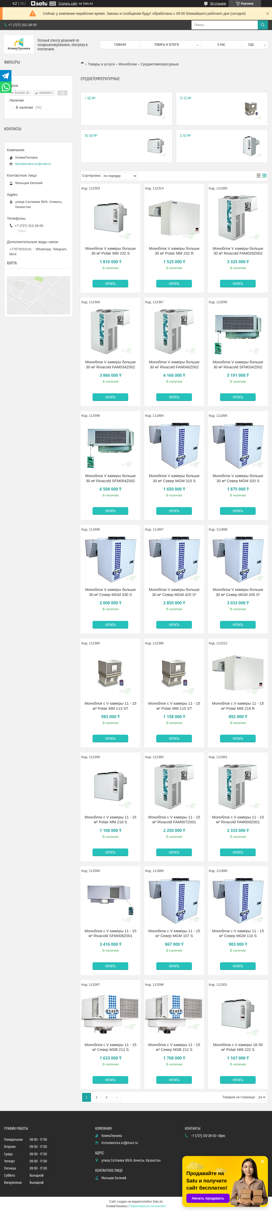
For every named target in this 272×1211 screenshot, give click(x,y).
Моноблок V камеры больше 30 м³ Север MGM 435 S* (238, 592)
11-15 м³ (185, 98)
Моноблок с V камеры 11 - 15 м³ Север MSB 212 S (174, 1047)
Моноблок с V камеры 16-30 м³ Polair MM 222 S (238, 1047)
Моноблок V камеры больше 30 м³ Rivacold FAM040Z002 (174, 364)
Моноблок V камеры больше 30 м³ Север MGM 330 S (110, 592)
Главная (120, 45)
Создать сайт (68, 3)
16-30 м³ (91, 136)
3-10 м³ (185, 136)
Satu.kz (158, 1201)
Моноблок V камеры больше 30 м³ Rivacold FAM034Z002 (110, 364)
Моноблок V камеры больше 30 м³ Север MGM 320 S (238, 478)
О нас (221, 45)
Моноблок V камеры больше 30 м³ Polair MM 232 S (110, 251)
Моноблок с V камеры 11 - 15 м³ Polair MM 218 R (238, 706)
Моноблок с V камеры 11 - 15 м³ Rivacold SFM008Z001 (110, 933)
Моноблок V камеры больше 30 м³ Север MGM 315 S (174, 478)
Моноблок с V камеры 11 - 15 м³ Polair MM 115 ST (174, 706)
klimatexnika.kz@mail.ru (33, 164)
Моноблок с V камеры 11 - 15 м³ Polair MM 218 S (110, 819)
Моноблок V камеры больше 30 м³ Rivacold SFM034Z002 (238, 364)
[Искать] (263, 25)
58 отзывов (218, 3)
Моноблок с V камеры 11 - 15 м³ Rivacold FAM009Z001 (238, 819)
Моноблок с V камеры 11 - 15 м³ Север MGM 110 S (238, 933)
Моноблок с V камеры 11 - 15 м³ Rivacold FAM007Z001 (174, 819)
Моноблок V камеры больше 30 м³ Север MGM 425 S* (174, 592)
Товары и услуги (166, 45)
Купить (110, 284)
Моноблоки (128, 64)
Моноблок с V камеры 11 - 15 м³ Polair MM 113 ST (110, 706)
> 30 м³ (90, 98)
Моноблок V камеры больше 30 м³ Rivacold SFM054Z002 (110, 478)
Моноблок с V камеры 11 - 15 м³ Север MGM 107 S (174, 933)
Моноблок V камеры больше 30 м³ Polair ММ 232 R (174, 251)
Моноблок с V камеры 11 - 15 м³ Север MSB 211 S (110, 1047)
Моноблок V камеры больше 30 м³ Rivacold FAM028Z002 (238, 251)
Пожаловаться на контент (147, 1206)
